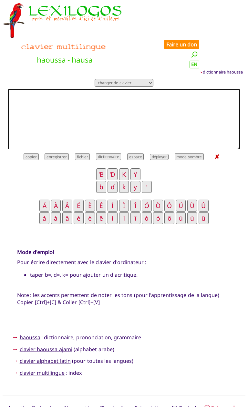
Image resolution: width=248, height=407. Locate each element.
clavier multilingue (42, 343)
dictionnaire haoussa (223, 43)
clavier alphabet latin (45, 332)
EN (238, 27)
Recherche (44, 379)
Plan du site (113, 379)
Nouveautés (78, 379)
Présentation (149, 379)
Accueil (16, 379)
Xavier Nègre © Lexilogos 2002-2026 (124, 389)
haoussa (30, 308)
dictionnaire (108, 128)
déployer (159, 128)
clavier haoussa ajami (46, 320)
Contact (184, 379)
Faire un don (225, 7)
